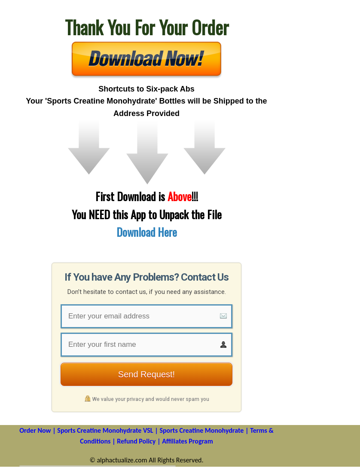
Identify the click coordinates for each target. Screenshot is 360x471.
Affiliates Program (187, 441)
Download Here (146, 231)
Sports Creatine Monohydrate (201, 430)
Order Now (35, 430)
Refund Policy (136, 441)
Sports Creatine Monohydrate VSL (105, 430)
